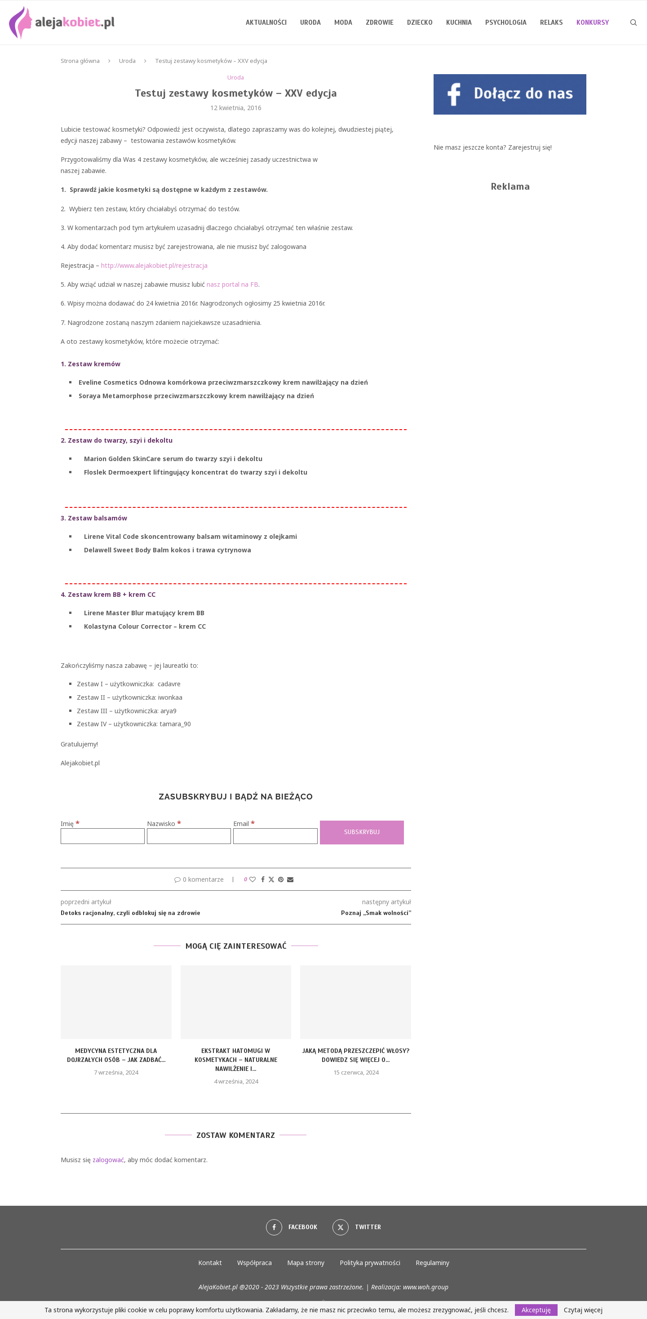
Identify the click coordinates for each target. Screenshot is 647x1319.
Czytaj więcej (583, 1310)
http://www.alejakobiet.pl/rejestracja (154, 265)
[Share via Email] (290, 879)
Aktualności (266, 22)
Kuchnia (459, 22)
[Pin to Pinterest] (281, 879)
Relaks (551, 22)
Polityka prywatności (370, 1262)
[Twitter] (356, 1227)
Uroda (310, 22)
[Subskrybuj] (362, 832)
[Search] (633, 22)
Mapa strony (305, 1262)
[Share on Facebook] (263, 879)
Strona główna (80, 61)
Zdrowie (380, 22)
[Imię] (103, 836)
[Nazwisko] (189, 836)
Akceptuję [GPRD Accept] (536, 1310)
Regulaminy (432, 1262)
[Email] (275, 836)
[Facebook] (291, 1227)
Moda (343, 22)
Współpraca (254, 1262)
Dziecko (420, 22)
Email (244, 823)
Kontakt (210, 1262)
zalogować (108, 1159)
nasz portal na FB (232, 284)
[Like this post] (252, 879)
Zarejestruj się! (530, 147)
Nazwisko (164, 823)
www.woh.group (425, 1287)
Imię (70, 823)
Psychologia (506, 22)
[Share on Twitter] (271, 879)
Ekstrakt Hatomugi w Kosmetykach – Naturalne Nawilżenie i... (236, 1060)
